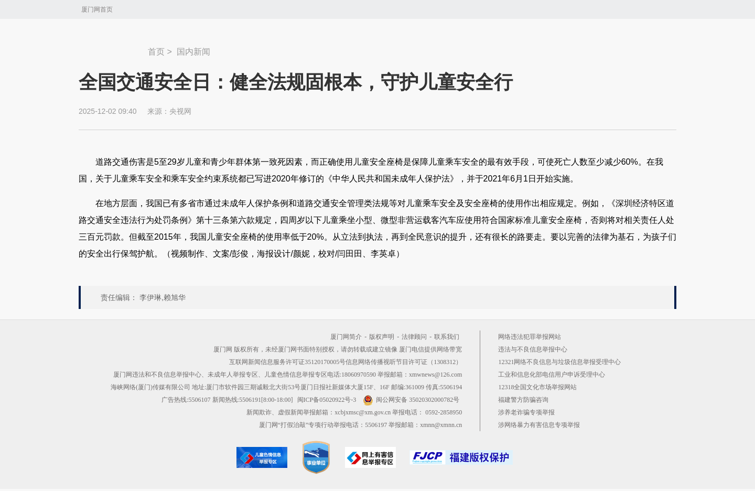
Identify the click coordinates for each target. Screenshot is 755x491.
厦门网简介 (346, 336)
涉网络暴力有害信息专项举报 (539, 425)
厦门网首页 (97, 9)
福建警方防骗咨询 (523, 399)
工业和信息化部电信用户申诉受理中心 (551, 374)
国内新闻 (193, 51)
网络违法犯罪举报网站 (529, 336)
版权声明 (381, 336)
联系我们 (446, 336)
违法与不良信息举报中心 (532, 349)
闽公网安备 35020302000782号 (411, 399)
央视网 (180, 111)
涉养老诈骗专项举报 (526, 412)
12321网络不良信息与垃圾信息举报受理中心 (559, 362)
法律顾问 (414, 336)
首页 (156, 51)
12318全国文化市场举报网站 (537, 387)
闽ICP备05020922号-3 (327, 399)
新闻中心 (113, 47)
